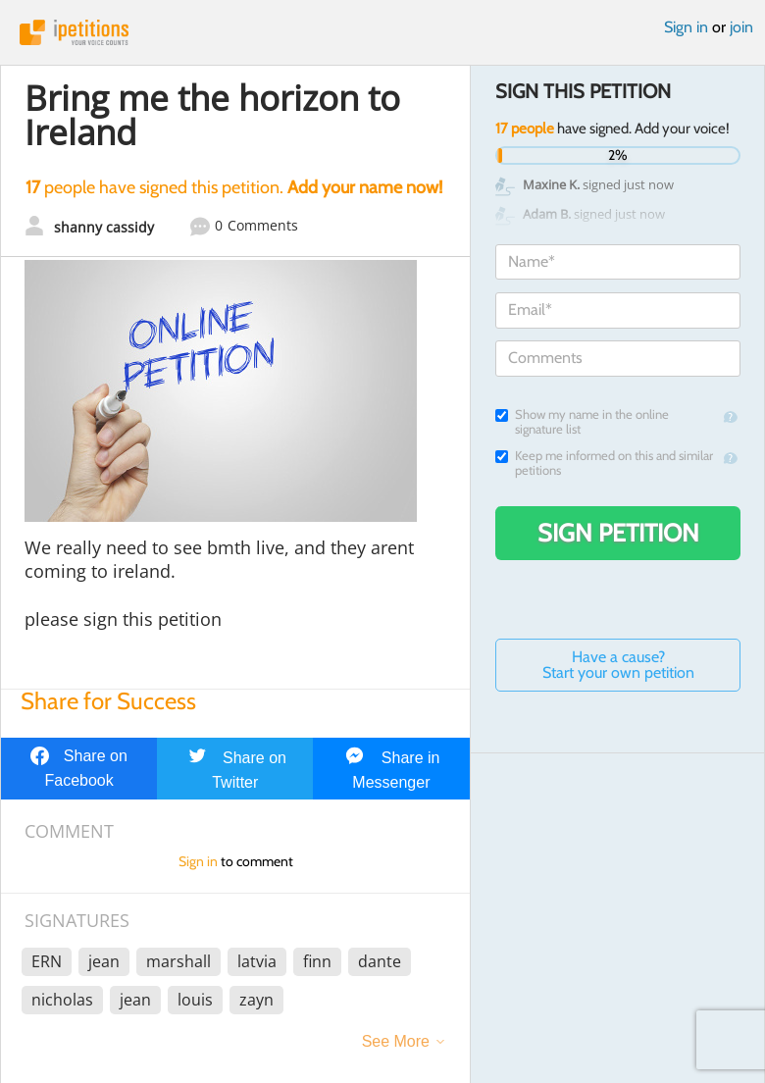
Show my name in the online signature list (582, 422)
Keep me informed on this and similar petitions (604, 463)
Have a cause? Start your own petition (618, 664)
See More (396, 1041)
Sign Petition (618, 532)
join (741, 27)
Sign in (686, 27)
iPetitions (382, 32)
